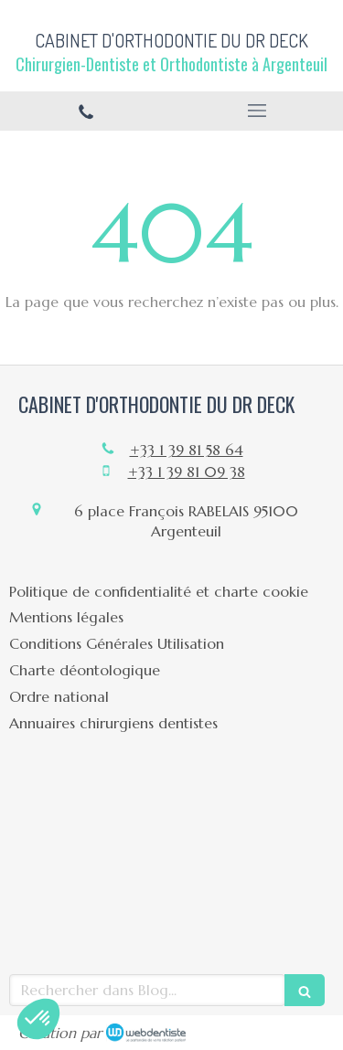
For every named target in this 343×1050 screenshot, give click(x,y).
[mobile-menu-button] (258, 110)
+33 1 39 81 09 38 (186, 471)
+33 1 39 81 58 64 (186, 449)
